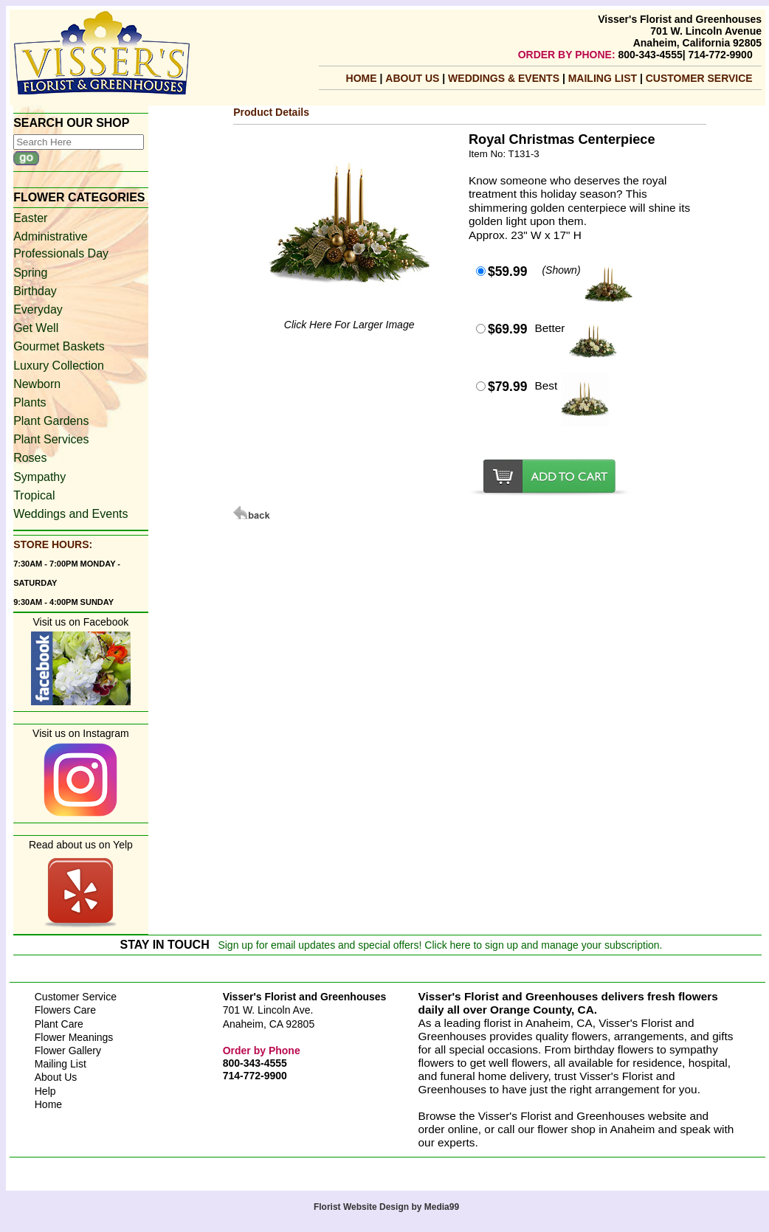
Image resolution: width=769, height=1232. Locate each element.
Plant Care (59, 1024)
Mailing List (60, 1064)
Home (361, 78)
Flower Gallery (68, 1050)
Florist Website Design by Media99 (386, 1207)
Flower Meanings (74, 1037)
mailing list (604, 78)
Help (45, 1091)
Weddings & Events (505, 78)
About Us (413, 78)
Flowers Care (65, 1010)
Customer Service (699, 78)
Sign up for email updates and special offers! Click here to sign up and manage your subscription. (440, 945)
